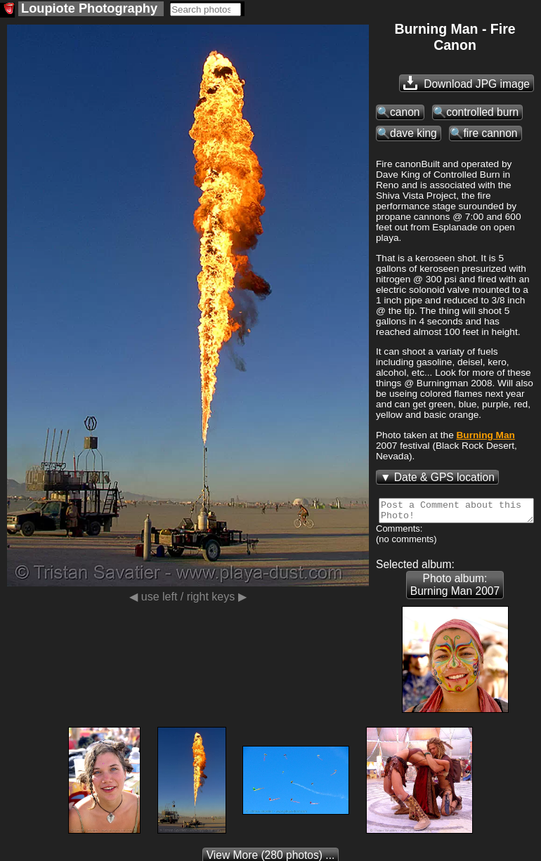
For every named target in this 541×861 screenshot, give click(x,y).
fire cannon (490, 133)
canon (405, 112)
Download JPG (466, 83)
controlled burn (482, 112)
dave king (413, 133)
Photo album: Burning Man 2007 (455, 589)
